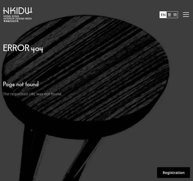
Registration (173, 172)
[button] (185, 15)
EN (163, 14)
